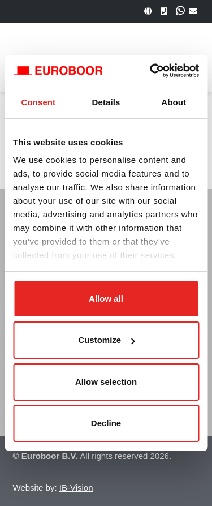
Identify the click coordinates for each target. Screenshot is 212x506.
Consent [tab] (38, 102)
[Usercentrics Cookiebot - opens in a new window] (151, 70)
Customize (106, 340)
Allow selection (106, 382)
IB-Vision (76, 487)
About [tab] (173, 102)
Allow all (106, 298)
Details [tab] (106, 102)
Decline (106, 423)
